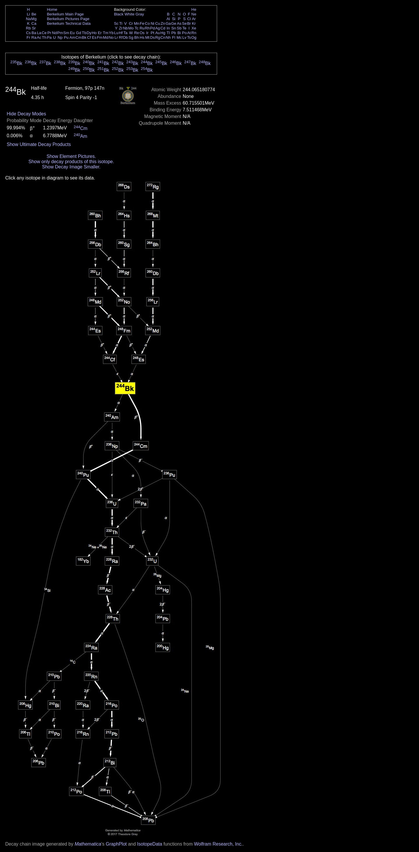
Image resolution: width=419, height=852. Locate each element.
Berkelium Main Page (65, 14)
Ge (173, 23)
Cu (157, 23)
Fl (173, 37)
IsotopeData (149, 844)
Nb (125, 28)
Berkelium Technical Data (68, 23)
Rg (157, 37)
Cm (79, 37)
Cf (89, 37)
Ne (193, 14)
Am (72, 37)
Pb (173, 33)
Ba (33, 33)
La (39, 33)
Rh (147, 28)
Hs (142, 37)
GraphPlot (116, 844)
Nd (54, 33)
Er (100, 33)
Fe (142, 23)
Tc (137, 28)
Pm (60, 33)
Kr (194, 23)
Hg (162, 33)
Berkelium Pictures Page (68, 19)
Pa (49, 37)
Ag (157, 28)
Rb (28, 28)
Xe (193, 28)
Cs (28, 33)
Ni (153, 23)
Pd (152, 28)
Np (60, 37)
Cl (189, 19)
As (179, 23)
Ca (33, 23)
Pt (153, 33)
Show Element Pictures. (71, 156)
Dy (89, 33)
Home (52, 9)
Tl (168, 33)
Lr (116, 37)
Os (142, 33)
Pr (49, 33)
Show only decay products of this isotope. (71, 161)
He (193, 9)
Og (193, 37)
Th (44, 37)
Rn (193, 33)
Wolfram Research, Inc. (218, 844)
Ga (168, 23)
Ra (33, 37)
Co (147, 23)
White (129, 14)
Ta (125, 33)
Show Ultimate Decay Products (39, 144)
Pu (66, 37)
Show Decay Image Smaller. (71, 166)
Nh (168, 37)
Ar (194, 19)
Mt (147, 37)
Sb (179, 28)
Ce (44, 33)
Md (106, 37)
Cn (162, 37)
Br (189, 23)
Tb (84, 33)
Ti (120, 23)
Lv (184, 37)
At (189, 33)
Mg (34, 19)
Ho (94, 33)
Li (28, 14)
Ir (147, 33)
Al (168, 19)
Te (184, 28)
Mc (179, 37)
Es (94, 37)
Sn (173, 28)
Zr (121, 28)
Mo (131, 28)
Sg (131, 37)
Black (119, 14)
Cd (162, 28)
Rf (120, 37)
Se (184, 23)
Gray (140, 14)
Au (157, 33)
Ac (39, 37)
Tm (105, 33)
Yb (111, 33)
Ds (152, 37)
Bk (84, 37)
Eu (72, 33)
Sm (66, 33)
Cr (131, 23)
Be (33, 14)
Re (136, 33)
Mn (136, 23)
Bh (136, 37)
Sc (116, 23)
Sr (34, 28)
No (111, 37)
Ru (142, 28)
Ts (189, 37)
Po (184, 33)
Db (125, 37)
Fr (28, 37)
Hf (120, 33)
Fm (99, 37)
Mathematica (87, 844)
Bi (179, 33)
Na (28, 19)
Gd (78, 33)
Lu (116, 33)
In (168, 28)
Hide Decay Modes (26, 113)
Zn (163, 23)
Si (173, 19)
